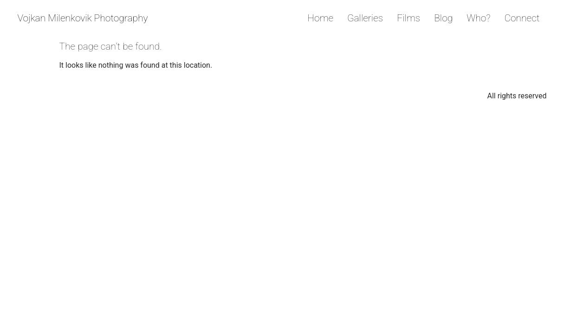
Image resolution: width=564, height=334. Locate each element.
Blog (443, 18)
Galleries (365, 18)
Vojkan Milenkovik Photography (83, 18)
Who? (478, 18)
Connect (521, 18)
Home (320, 18)
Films (408, 18)
